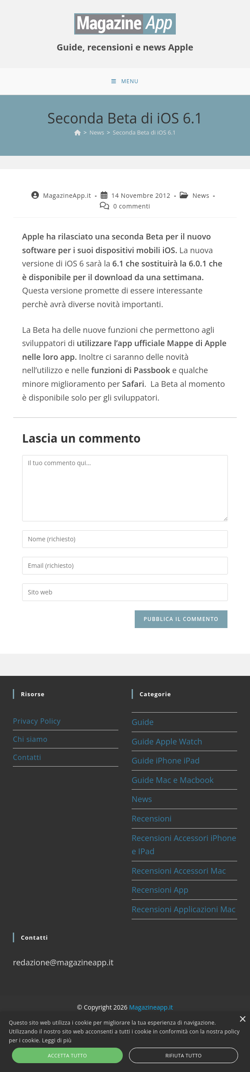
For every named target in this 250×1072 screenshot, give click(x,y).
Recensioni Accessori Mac (179, 870)
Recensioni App (160, 889)
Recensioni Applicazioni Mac (183, 909)
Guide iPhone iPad (166, 760)
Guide (143, 722)
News (201, 195)
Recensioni (152, 818)
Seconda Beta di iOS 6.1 (144, 132)
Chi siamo (30, 739)
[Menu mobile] (125, 81)
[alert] (125, 1042)
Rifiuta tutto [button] (183, 1055)
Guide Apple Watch (167, 741)
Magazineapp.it (151, 1007)
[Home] (77, 132)
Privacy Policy (37, 721)
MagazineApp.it (67, 195)
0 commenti (131, 206)
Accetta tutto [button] (67, 1055)
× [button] (242, 1019)
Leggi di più (57, 1040)
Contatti (27, 757)
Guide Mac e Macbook (173, 780)
